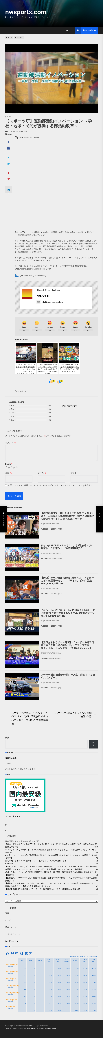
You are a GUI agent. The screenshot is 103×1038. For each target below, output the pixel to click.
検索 (7, 737)
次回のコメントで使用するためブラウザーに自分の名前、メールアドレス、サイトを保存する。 (51, 485)
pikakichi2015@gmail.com (50, 302)
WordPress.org (11, 941)
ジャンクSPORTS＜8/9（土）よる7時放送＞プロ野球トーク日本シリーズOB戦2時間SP (67, 547)
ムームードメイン (12, 816)
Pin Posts (9, 864)
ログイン (9, 920)
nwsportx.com (26, 12)
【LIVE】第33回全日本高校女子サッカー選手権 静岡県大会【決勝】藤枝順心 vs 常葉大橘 (42, 889)
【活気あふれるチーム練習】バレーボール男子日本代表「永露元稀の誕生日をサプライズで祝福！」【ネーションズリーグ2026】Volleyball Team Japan (67, 646)
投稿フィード (10, 927)
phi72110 (8, 131)
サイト (74, 473)
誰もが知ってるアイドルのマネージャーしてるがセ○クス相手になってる (35, 861)
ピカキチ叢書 (10, 758)
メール (42, 473)
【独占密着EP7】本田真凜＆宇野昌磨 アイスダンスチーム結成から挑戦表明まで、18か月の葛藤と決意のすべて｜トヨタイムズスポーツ (67, 516)
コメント (10, 443)
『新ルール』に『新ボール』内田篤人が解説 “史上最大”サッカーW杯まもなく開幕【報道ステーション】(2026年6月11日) (68, 613)
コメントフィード (12, 934)
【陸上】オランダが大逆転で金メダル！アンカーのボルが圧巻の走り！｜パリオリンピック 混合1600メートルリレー (67, 580)
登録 (7, 913)
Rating (8, 464)
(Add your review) (69, 406)
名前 (8, 473)
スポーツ (23, 391)
